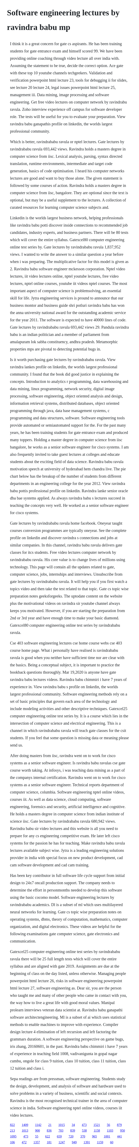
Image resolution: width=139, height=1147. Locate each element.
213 (12, 1130)
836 (49, 1130)
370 (82, 1136)
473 (84, 1125)
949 (74, 1142)
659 (59, 1136)
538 (84, 1130)
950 (122, 1130)
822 (12, 1125)
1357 (36, 1142)
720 (70, 1136)
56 (108, 1125)
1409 (25, 1125)
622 (47, 1136)
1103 (110, 1130)
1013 (25, 1130)
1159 (100, 1142)
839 (72, 1130)
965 (94, 1136)
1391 (86, 1142)
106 (12, 1142)
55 (36, 1136)
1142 (38, 1125)
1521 (97, 1125)
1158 (97, 1130)
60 (111, 1142)
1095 (13, 1136)
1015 (61, 1125)
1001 (107, 1136)
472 (24, 1142)
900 (37, 1130)
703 (60, 1130)
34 (73, 1125)
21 (50, 1125)
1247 (61, 1142)
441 (119, 1136)
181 (49, 1142)
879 (119, 1125)
